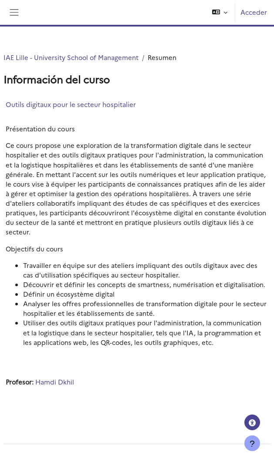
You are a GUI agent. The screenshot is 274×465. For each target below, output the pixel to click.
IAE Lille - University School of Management (71, 57)
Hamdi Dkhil (54, 381)
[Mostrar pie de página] (252, 443)
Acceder (253, 12)
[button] (219, 12)
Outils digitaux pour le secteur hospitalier (71, 104)
